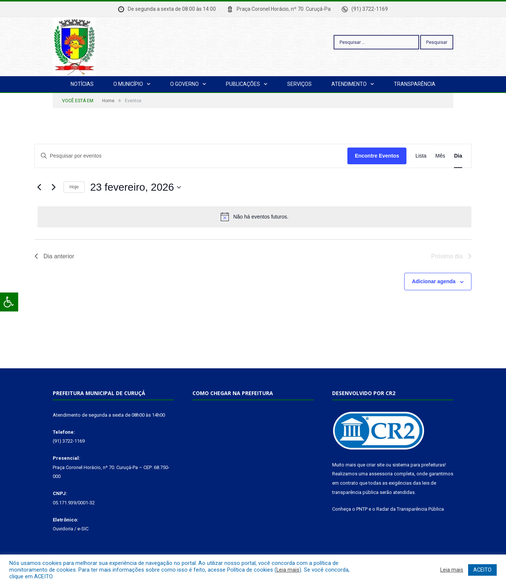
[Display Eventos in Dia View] (458, 156)
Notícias (82, 84)
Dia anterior (54, 256)
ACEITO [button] (482, 570)
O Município (128, 84)
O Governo (184, 84)
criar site (375, 465)
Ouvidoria (63, 528)
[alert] (254, 216)
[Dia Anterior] (39, 187)
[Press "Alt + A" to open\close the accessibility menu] (9, 301)
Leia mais (287, 569)
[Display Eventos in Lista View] (420, 156)
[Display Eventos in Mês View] (440, 156)
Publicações (243, 84)
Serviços (299, 84)
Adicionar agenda (433, 281)
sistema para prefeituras (418, 465)
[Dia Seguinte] (53, 187)
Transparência (414, 84)
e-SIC (82, 528)
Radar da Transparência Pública (410, 509)
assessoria (381, 473)
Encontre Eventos (377, 156)
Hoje (74, 187)
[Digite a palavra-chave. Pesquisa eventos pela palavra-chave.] (191, 156)
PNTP (361, 509)
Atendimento (349, 84)
